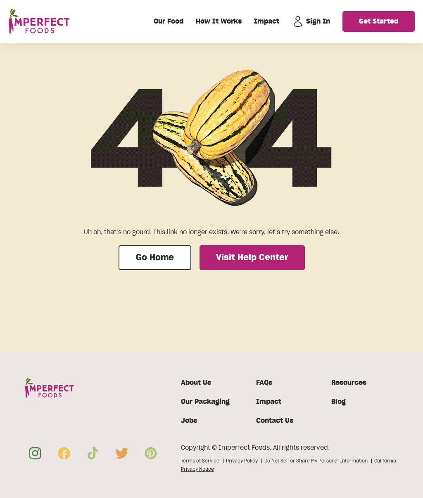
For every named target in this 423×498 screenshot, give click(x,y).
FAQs (264, 382)
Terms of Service (200, 460)
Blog (338, 401)
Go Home (155, 258)
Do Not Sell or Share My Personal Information (316, 460)
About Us (196, 382)
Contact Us (274, 420)
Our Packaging (205, 401)
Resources (348, 382)
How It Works (219, 21)
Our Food (168, 21)
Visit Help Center (252, 258)
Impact (266, 21)
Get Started (378, 21)
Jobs (189, 420)
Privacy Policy (242, 460)
